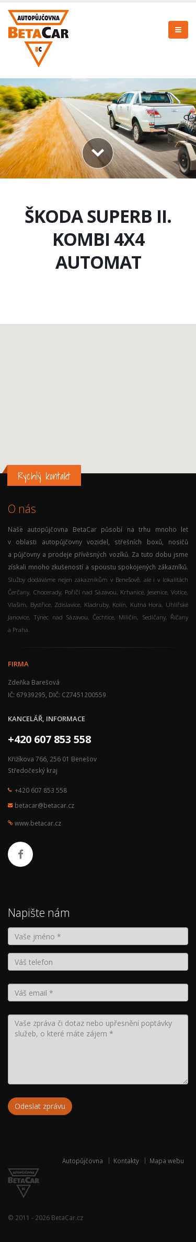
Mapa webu (166, 1160)
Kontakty (126, 1160)
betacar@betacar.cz (44, 805)
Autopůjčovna (82, 1160)
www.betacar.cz (38, 823)
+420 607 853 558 (49, 739)
